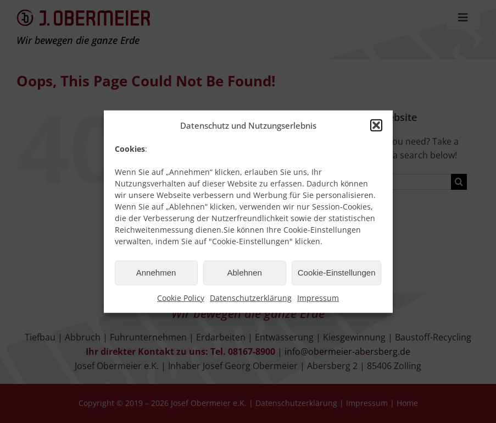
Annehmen (156, 272)
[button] (376, 124)
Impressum (318, 297)
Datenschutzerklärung (251, 297)
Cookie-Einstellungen (337, 272)
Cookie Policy (180, 297)
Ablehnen (244, 272)
